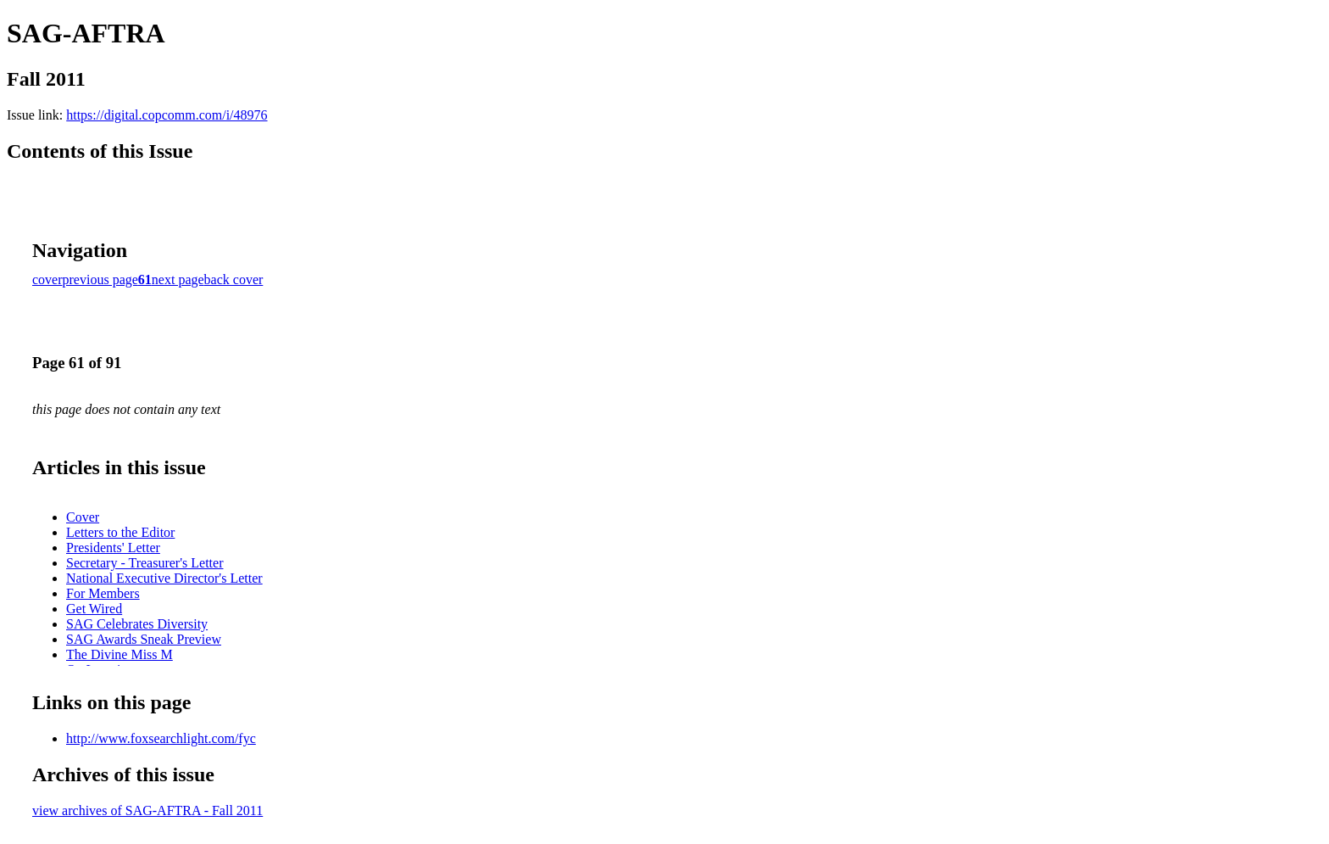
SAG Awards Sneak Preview (143, 639)
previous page (100, 279)
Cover (82, 517)
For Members (103, 593)
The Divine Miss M (119, 654)
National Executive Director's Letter (164, 578)
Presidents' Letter (113, 547)
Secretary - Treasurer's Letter (144, 563)
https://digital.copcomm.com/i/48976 (166, 115)
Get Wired (94, 608)
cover (47, 279)
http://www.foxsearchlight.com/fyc (161, 738)
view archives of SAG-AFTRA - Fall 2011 (147, 810)
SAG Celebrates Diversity (137, 624)
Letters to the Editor (120, 532)
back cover (234, 279)
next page (178, 279)
